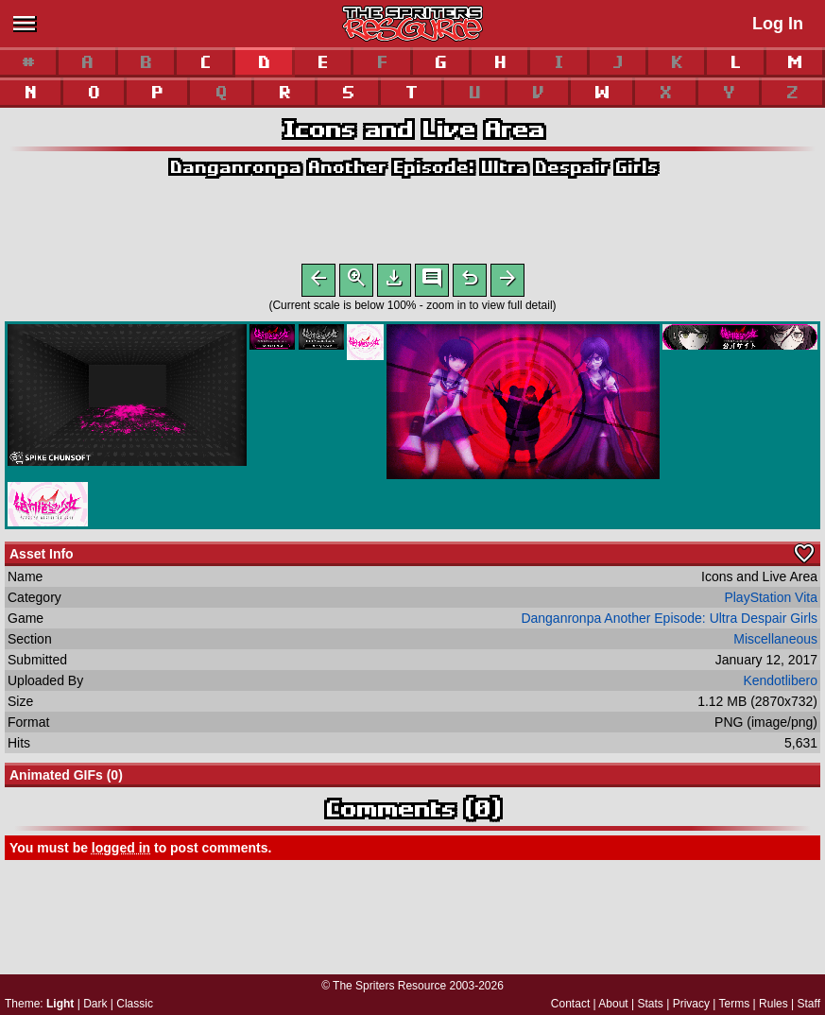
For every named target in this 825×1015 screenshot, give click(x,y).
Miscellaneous (775, 642)
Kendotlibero (780, 684)
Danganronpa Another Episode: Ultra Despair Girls (413, 167)
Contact (570, 1003)
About (612, 1003)
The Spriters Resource (389, 985)
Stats (650, 1003)
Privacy (691, 1003)
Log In (777, 23)
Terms (734, 1003)
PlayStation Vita (770, 601)
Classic (134, 1003)
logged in (121, 851)
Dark (95, 1003)
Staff (809, 1003)
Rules (773, 1003)
